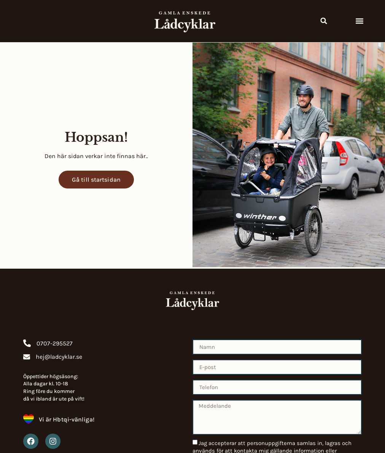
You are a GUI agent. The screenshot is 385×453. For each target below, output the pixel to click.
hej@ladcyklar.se (59, 356)
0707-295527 (55, 343)
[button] (323, 20)
